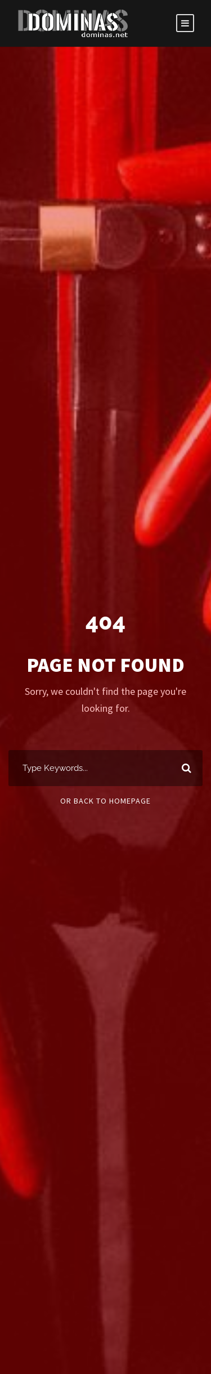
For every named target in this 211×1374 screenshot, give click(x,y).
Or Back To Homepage (105, 801)
